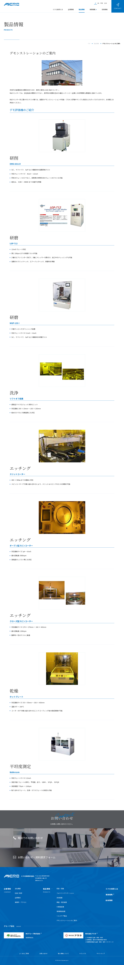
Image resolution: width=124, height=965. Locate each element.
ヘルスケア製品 (62, 916)
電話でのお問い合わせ (28, 838)
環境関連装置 (61, 911)
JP (95, 3)
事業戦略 (92, 9)
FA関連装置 (60, 907)
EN (98, 3)
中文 (101, 3)
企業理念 (18, 898)
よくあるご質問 (24, 953)
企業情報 (71, 9)
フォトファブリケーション (65, 893)
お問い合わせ (43, 953)
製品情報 (82, 9)
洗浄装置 (59, 898)
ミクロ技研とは (58, 9)
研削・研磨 (60, 889)
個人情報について (63, 953)
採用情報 (105, 9)
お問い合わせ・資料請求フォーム (34, 857)
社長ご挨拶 (18, 893)
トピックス (82, 953)
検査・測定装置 (62, 902)
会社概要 (18, 889)
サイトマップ (101, 953)
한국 (105, 3)
